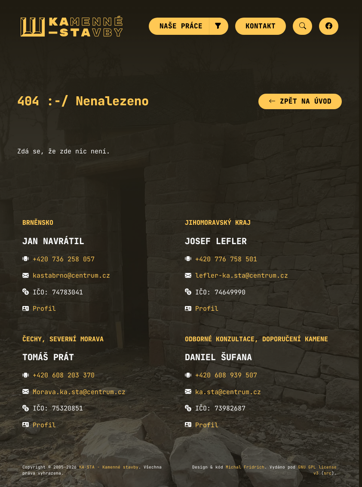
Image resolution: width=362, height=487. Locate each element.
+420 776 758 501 (226, 259)
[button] (218, 26)
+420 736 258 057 (64, 259)
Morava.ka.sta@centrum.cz (79, 392)
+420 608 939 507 (226, 375)
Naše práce (181, 26)
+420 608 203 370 (64, 375)
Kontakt (260, 26)
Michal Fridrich (245, 467)
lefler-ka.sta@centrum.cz (241, 275)
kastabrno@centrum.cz (71, 275)
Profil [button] (44, 308)
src (327, 473)
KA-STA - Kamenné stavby (108, 467)
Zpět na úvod (300, 101)
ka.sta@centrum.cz (228, 392)
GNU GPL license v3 (317, 470)
